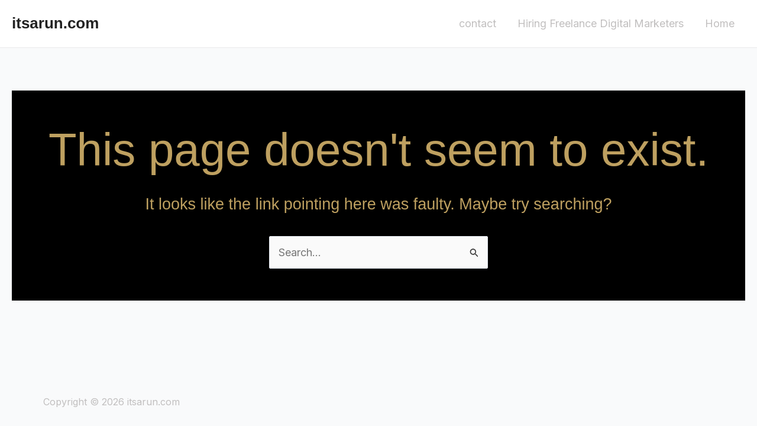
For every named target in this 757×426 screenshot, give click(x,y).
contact (477, 23)
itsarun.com (55, 23)
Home (720, 23)
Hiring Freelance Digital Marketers (600, 23)
